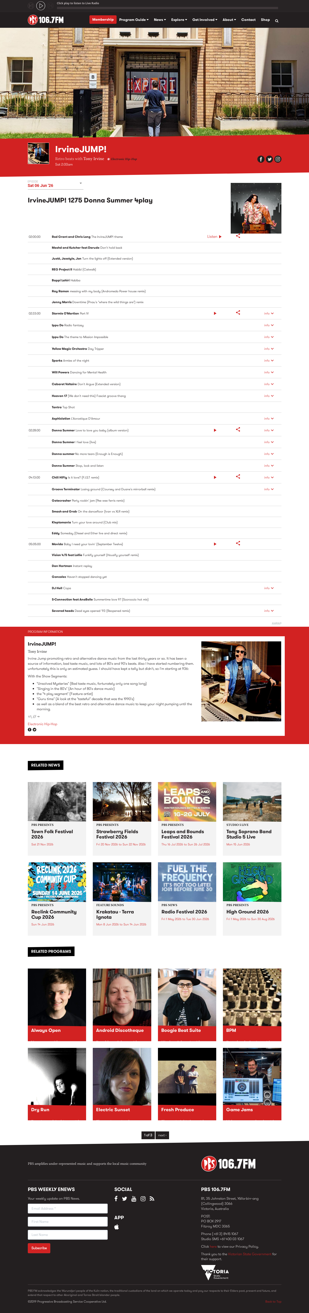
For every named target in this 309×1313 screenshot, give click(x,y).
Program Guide (134, 19)
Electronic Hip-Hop (124, 159)
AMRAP (276, 623)
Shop (265, 19)
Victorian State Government (249, 1254)
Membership (103, 19)
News (160, 19)
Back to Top (273, 1301)
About (229, 19)
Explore (179, 19)
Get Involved (204, 19)
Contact (248, 19)
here (213, 1246)
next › (162, 1135)
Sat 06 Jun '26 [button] (40, 185)
